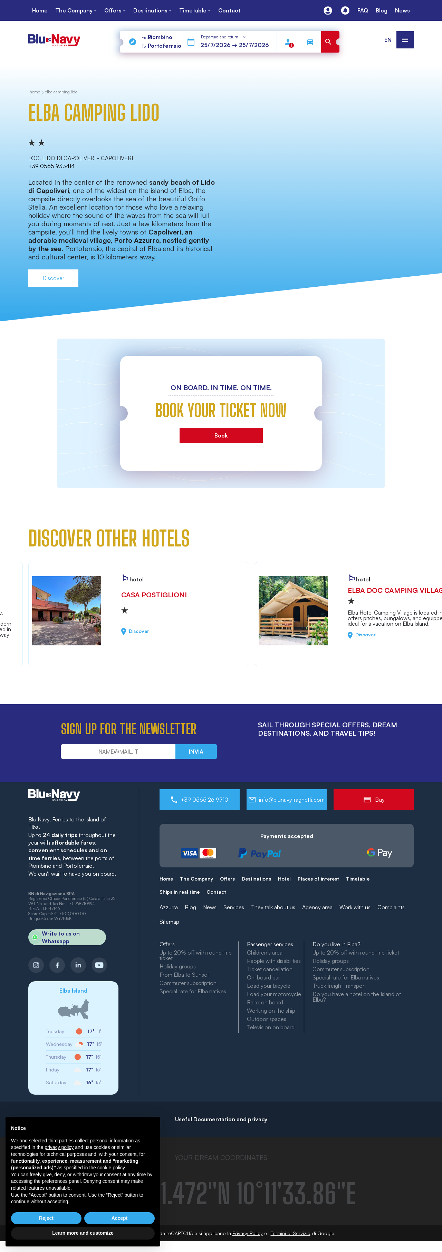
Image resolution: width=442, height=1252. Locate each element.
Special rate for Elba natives (193, 991)
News (210, 907)
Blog (190, 907)
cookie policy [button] (111, 1167)
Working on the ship (271, 1010)
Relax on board (265, 1002)
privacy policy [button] (59, 1147)
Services (233, 907)
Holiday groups (178, 966)
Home (166, 879)
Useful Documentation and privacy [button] (221, 1119)
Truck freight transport (339, 985)
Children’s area (264, 952)
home (35, 92)
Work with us (355, 907)
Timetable (357, 879)
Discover (53, 278)
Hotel (284, 879)
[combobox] (224, 37)
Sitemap (169, 921)
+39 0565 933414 (51, 166)
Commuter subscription (188, 982)
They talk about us (273, 907)
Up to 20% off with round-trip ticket (196, 955)
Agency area (317, 907)
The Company (196, 879)
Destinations (256, 879)
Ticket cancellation (269, 969)
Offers (227, 879)
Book (221, 435)
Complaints (391, 907)
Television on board (271, 1027)
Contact (216, 892)
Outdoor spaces (266, 1018)
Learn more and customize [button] (82, 1233)
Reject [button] (46, 1218)
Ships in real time (180, 892)
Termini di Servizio (290, 1233)
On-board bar (263, 977)
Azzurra (169, 907)
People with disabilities (274, 960)
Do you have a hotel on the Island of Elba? (357, 997)
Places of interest (318, 879)
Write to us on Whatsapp (54, 937)
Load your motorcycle (274, 994)
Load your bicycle (268, 985)
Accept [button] (120, 1218)
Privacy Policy (247, 1233)
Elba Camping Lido (61, 92)
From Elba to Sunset (184, 974)
